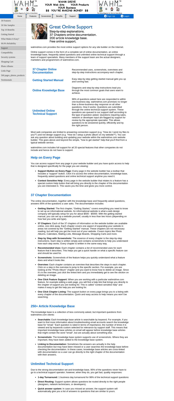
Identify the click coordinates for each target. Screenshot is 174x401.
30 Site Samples (8, 25)
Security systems (8, 57)
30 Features (6, 20)
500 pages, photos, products (13, 75)
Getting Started (7, 34)
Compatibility (7, 52)
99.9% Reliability (8, 43)
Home (19, 16)
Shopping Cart (7, 61)
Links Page (6, 71)
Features (33, 16)
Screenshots (46, 16)
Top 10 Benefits (7, 30)
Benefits (59, 16)
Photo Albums (7, 66)
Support (72, 16)
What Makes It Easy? (10, 39)
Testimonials (6, 80)
